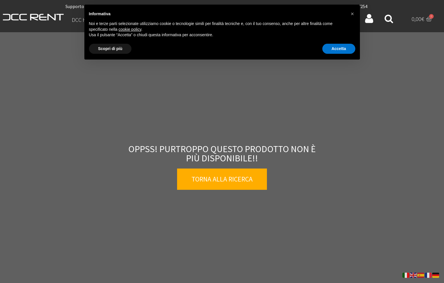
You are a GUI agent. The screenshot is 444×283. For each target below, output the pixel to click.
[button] (352, 13)
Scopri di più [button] (110, 48)
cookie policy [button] (130, 29)
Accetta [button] (338, 48)
